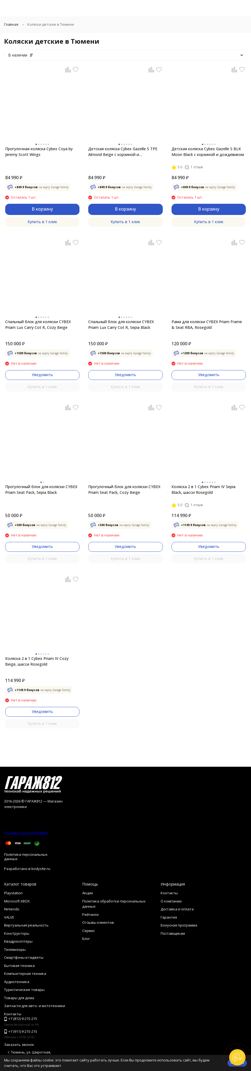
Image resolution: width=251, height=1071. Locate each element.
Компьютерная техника (25, 973)
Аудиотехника (16, 981)
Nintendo (11, 909)
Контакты (169, 892)
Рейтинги (90, 914)
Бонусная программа (179, 925)
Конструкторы (16, 933)
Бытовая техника (19, 965)
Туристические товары (24, 989)
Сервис (88, 930)
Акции (87, 892)
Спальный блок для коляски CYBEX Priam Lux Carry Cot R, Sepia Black (121, 324)
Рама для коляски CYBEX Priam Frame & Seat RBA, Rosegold (207, 324)
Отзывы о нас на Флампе (26, 832)
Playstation (13, 892)
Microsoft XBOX (17, 901)
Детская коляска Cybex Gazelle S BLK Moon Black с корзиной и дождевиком (208, 151)
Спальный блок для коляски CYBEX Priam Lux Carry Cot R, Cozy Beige (38, 324)
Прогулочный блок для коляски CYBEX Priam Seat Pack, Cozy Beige (124, 489)
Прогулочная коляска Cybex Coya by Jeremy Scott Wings (39, 151)
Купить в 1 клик (42, 221)
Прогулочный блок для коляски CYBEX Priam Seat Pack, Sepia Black (41, 489)
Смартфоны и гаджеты (23, 957)
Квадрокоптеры (18, 941)
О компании (171, 901)
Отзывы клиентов (98, 922)
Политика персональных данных (26, 856)
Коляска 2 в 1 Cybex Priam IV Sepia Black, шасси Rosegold (203, 489)
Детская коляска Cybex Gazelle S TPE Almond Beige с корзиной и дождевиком (122, 151)
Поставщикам (173, 933)
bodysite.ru (40, 868)
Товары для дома (19, 997)
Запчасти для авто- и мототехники (34, 1005)
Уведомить (42, 374)
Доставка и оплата (177, 909)
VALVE (9, 917)
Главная (11, 24)
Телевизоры (15, 949)
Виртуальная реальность (26, 925)
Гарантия (169, 917)
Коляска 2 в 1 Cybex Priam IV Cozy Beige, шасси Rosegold (37, 661)
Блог (86, 938)
